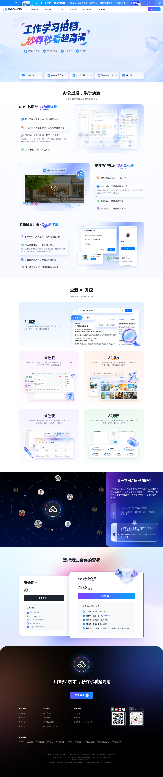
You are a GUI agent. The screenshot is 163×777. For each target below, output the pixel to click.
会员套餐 (22, 713)
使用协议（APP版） (66, 754)
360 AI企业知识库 (48, 722)
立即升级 (106, 595)
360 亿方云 (46, 717)
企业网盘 (30, 742)
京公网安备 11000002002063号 (92, 762)
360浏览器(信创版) (103, 742)
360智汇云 (78, 742)
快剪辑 (69, 742)
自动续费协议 (85, 754)
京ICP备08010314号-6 (108, 762)
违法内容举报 (112, 754)
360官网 (21, 742)
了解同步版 (87, 9)
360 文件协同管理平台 (50, 726)
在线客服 (77, 717)
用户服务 (77, 713)
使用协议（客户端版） (53, 754)
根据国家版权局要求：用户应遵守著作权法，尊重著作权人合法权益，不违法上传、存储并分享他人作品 (81, 757)
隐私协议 (76, 754)
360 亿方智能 (47, 713)
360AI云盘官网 (12, 9)
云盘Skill (60, 9)
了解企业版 (101, 9)
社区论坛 (22, 726)
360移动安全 (60, 742)
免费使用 (44, 598)
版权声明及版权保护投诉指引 (98, 754)
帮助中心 (73, 9)
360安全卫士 (40, 742)
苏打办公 (50, 742)
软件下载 (47, 9)
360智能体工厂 (117, 742)
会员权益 (34, 9)
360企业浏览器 (89, 742)
